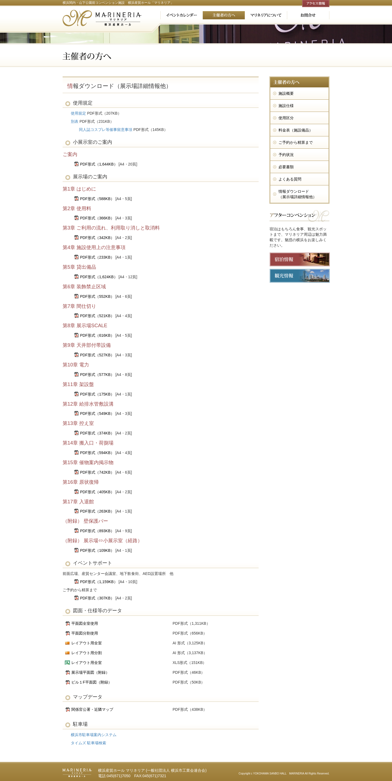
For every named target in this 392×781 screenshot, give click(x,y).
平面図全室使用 (84, 623)
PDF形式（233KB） (97, 257)
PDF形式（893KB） (97, 531)
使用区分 (286, 118)
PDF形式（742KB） (97, 472)
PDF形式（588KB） (97, 199)
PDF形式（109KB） (97, 550)
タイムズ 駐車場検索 (88, 743)
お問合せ (308, 15)
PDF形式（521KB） (97, 316)
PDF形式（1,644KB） (99, 164)
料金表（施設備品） (295, 130)
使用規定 (78, 113)
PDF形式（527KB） (97, 355)
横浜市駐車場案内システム (94, 735)
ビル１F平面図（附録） (91, 682)
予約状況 (286, 154)
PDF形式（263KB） (97, 511)
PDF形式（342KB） (97, 237)
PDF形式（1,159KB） (99, 582)
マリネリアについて (266, 15)
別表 (74, 121)
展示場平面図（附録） (90, 672)
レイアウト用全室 (86, 643)
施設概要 (286, 93)
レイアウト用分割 (86, 653)
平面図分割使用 (84, 633)
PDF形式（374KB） (97, 433)
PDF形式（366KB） (97, 218)
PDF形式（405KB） (97, 492)
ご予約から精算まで (295, 142)
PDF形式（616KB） (97, 335)
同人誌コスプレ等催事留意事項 (105, 129)
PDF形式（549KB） (97, 413)
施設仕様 (286, 105)
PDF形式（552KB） (97, 296)
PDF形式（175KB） (97, 394)
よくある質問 (289, 179)
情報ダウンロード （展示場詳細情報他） (297, 194)
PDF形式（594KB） (97, 453)
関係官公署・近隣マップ (92, 709)
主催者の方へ (224, 15)
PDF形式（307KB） (97, 598)
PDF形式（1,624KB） (99, 277)
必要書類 (286, 167)
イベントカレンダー (181, 15)
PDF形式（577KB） (97, 374)
